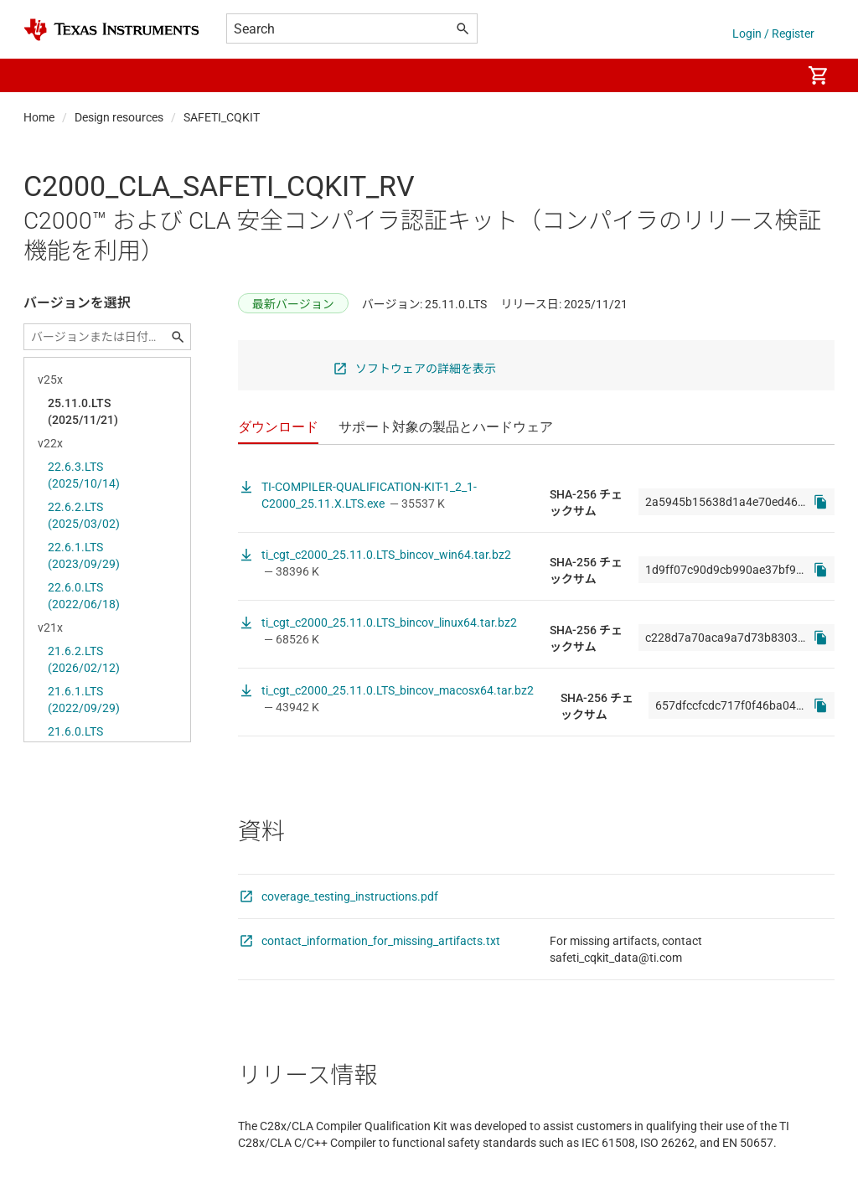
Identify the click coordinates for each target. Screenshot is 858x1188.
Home (38, 117)
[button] (40, 75)
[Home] (111, 29)
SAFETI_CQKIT (221, 117)
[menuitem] (770, 75)
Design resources (119, 117)
